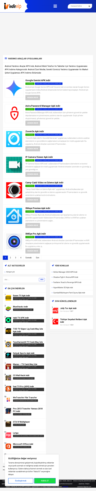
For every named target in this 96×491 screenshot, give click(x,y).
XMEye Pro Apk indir (35, 233)
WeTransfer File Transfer (25, 397)
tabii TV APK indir (21, 318)
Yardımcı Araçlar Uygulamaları (48, 83)
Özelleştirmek (20, 481)
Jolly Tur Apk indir (68, 308)
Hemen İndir (32, 98)
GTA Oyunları (19, 425)
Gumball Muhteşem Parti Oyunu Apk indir (69, 293)
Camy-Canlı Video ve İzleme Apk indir (44, 182)
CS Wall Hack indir (21, 375)
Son (37, 257)
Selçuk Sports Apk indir (24, 353)
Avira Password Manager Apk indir (42, 106)
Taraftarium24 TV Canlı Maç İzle (28, 342)
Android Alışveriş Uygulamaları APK (28, 436)
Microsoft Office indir (23, 444)
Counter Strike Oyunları (23, 378)
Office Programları (22, 447)
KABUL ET (45, 481)
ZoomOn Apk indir (34, 131)
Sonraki (28, 257)
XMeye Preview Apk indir (37, 208)
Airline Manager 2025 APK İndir (65, 272)
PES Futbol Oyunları (22, 414)
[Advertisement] (48, 33)
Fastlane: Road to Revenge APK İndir (67, 282)
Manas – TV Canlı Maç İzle (25, 364)
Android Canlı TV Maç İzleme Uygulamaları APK (25, 299)
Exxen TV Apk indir (21, 295)
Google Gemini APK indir (37, 80)
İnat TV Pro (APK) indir (23, 386)
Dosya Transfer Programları (25, 400)
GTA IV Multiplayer (21, 422)
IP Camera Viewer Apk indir (39, 157)
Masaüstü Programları (23, 309)
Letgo (16, 433)
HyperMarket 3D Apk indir (63, 288)
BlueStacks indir (20, 307)
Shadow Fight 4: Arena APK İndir (65, 277)
